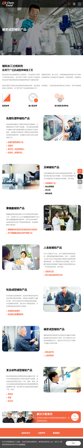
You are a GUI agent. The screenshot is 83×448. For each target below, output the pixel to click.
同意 (73, 443)
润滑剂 (10, 146)
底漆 (9, 401)
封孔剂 (10, 405)
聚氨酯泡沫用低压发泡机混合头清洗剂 (22, 230)
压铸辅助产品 (50, 183)
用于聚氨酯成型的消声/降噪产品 (20, 234)
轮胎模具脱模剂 (14, 312)
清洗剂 (10, 398)
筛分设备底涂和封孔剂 (53, 276)
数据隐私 (22, 444)
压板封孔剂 (49, 273)
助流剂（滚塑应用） (15, 152)
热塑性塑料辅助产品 (15, 142)
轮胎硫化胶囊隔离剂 (15, 316)
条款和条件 (26, 433)
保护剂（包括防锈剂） (16, 149)
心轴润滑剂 (49, 359)
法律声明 (41, 433)
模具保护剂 (49, 356)
